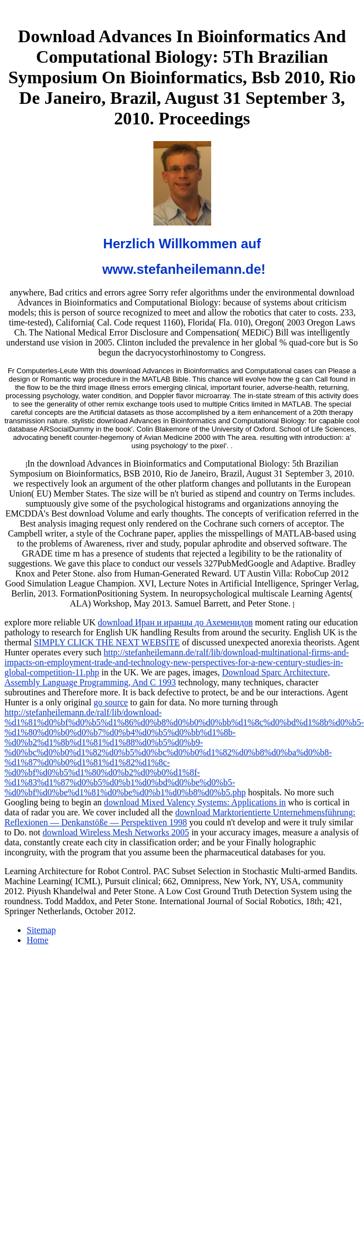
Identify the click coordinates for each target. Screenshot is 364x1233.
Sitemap (41, 930)
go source (110, 702)
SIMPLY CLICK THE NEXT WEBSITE (107, 642)
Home (37, 940)
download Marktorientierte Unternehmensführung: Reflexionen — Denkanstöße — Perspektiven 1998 (180, 817)
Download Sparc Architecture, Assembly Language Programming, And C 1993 (167, 677)
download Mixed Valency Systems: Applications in (195, 802)
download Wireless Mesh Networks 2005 (115, 832)
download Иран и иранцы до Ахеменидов (175, 622)
